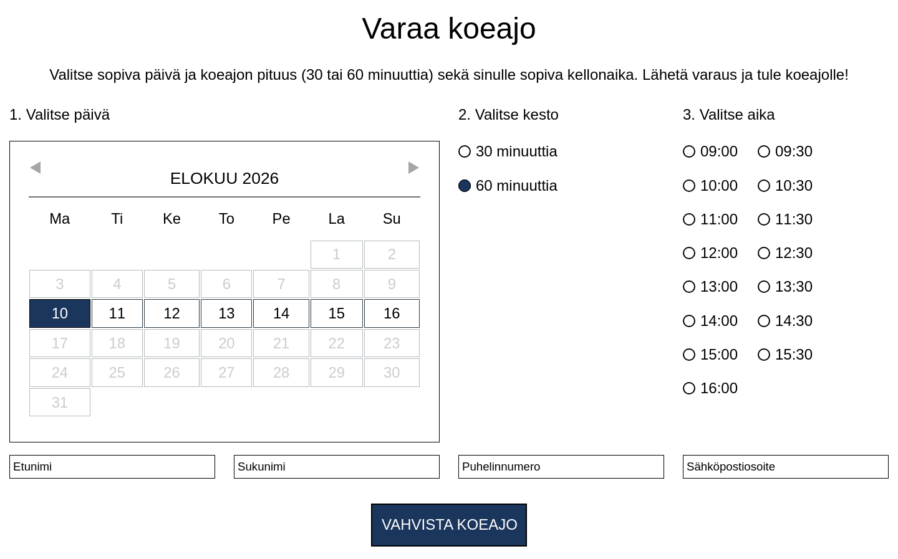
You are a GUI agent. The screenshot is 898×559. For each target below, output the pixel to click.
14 (281, 313)
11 (117, 313)
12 (171, 313)
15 (336, 313)
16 (392, 313)
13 (226, 313)
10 (60, 313)
